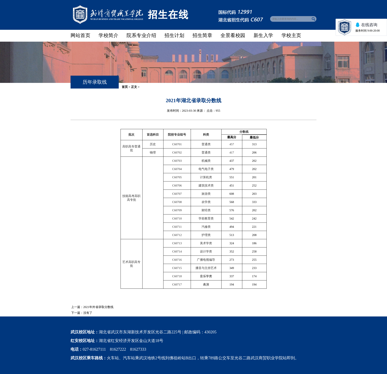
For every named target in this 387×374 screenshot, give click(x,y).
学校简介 (108, 35)
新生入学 (263, 35)
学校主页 (291, 35)
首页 (125, 87)
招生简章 (202, 35)
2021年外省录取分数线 (98, 307)
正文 (134, 87)
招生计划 (174, 35)
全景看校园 (233, 35)
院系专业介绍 (141, 35)
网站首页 (80, 35)
